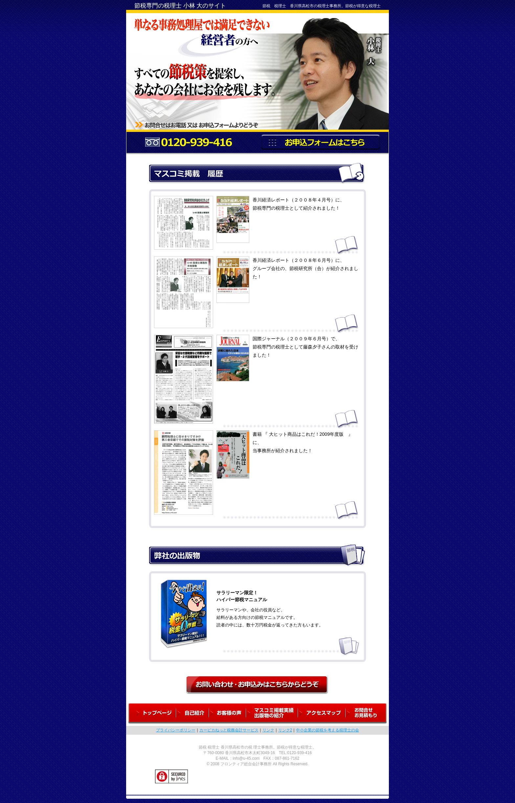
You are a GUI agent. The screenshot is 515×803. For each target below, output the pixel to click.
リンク (268, 730)
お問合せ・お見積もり (367, 713)
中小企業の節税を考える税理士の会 (327, 730)
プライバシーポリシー (175, 730)
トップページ (151, 713)
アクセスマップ (322, 713)
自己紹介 (192, 713)
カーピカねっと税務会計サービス (228, 730)
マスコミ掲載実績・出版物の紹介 (272, 713)
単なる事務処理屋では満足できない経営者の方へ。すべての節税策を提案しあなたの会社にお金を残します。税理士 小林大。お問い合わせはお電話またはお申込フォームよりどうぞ (257, 68)
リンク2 (285, 730)
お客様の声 (227, 713)
